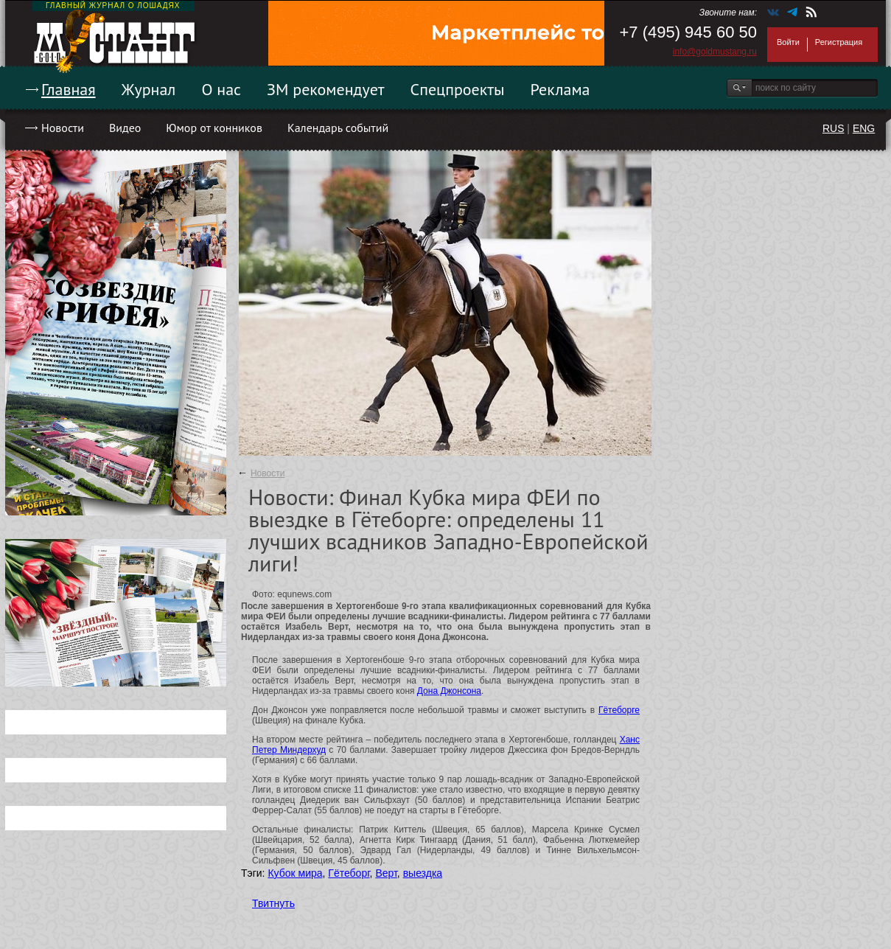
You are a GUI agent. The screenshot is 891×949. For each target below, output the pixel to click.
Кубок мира (295, 873)
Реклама (560, 89)
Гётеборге (619, 710)
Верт (385, 873)
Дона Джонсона (449, 691)
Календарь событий (337, 127)
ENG (864, 128)
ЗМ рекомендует (326, 89)
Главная (68, 89)
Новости (62, 127)
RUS (833, 128)
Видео (125, 127)
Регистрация (838, 42)
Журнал (149, 89)
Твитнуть (273, 903)
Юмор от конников (214, 127)
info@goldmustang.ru (715, 51)
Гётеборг (348, 873)
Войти (788, 42)
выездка (422, 873)
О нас (221, 89)
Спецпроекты (457, 89)
